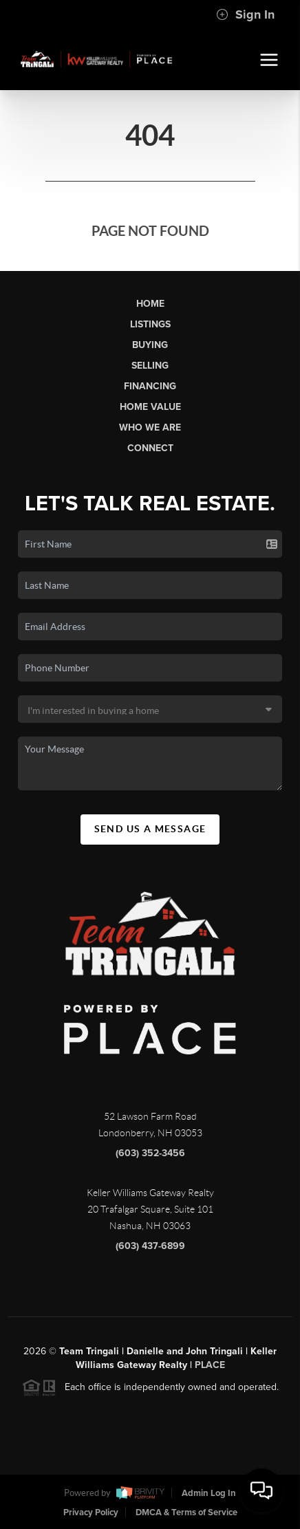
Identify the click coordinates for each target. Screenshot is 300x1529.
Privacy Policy (90, 1512)
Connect (150, 448)
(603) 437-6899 (150, 1250)
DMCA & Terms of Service (186, 1512)
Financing (150, 386)
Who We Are (150, 427)
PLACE (210, 1369)
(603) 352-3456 (150, 1157)
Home (150, 304)
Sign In (245, 14)
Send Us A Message (150, 828)
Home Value (150, 407)
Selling (150, 365)
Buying (150, 345)
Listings (150, 324)
